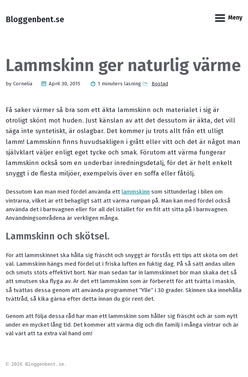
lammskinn (136, 191)
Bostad (160, 83)
